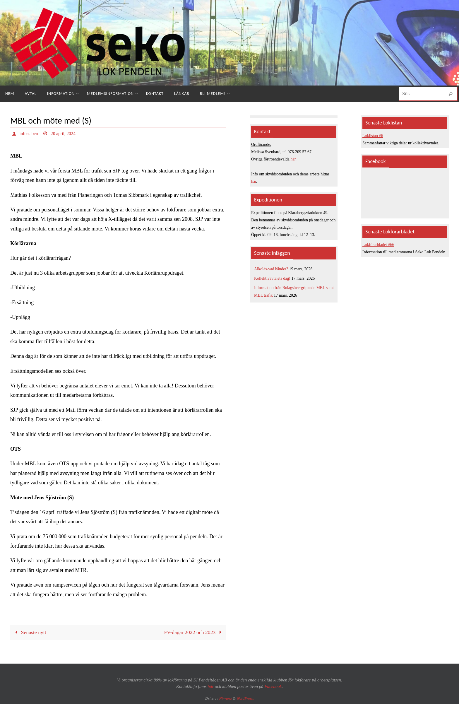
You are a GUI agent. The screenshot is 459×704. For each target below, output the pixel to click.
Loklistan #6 (372, 136)
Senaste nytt (29, 632)
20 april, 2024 (65, 133)
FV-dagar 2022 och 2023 (193, 632)
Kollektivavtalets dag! (272, 278)
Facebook (273, 686)
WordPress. (245, 698)
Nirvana (225, 698)
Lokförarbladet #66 (378, 244)
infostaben (29, 133)
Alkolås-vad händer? (271, 269)
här (293, 159)
